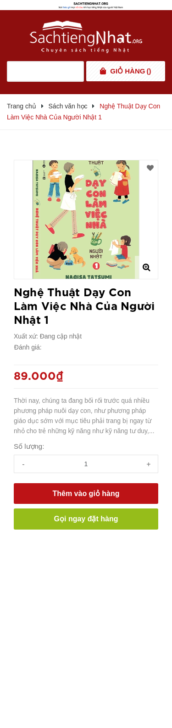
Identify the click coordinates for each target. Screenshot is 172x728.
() (130, 71)
